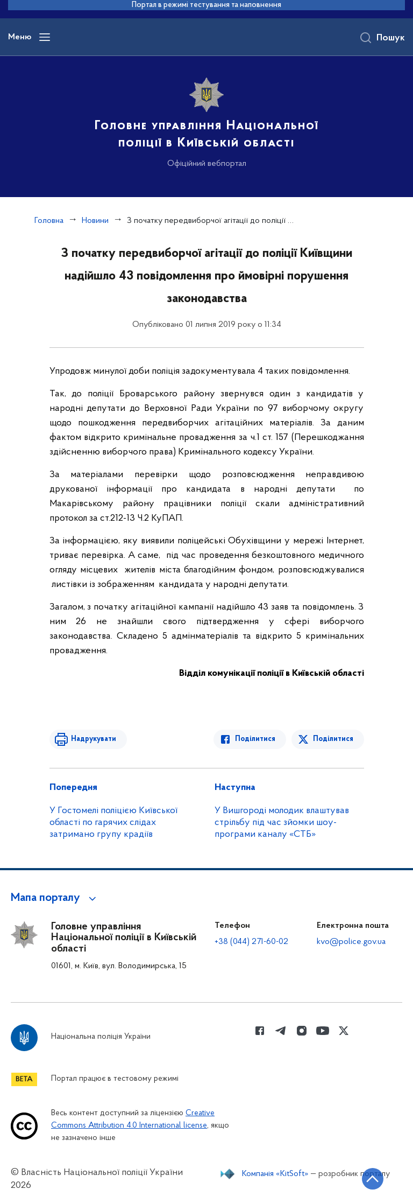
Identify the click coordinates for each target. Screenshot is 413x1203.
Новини (95, 220)
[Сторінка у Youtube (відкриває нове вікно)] (322, 1030)
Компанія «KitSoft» (275, 1174)
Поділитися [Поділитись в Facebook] (255, 739)
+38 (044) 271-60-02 (251, 942)
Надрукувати (93, 739)
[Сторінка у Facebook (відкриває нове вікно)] (259, 1030)
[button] (55, 898)
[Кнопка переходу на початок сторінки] (372, 1179)
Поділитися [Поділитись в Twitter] (333, 739)
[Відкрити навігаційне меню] (44, 37)
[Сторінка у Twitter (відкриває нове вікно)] (343, 1030)
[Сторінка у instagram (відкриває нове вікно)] (301, 1030)
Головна (48, 220)
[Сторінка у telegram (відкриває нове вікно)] (280, 1030)
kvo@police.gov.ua (351, 942)
